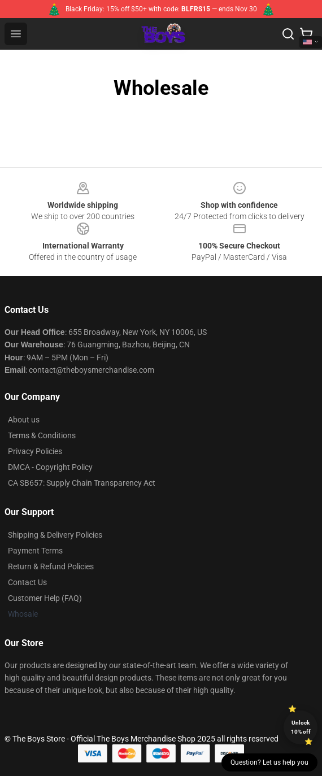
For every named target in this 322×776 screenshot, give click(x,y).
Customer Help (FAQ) (45, 598)
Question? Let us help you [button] (269, 762)
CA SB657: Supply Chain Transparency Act (81, 482)
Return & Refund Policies (51, 566)
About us (24, 419)
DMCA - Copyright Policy (50, 467)
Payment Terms (35, 550)
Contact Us (27, 582)
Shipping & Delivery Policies (55, 534)
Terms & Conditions (42, 435)
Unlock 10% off (301, 727)
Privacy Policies (35, 451)
